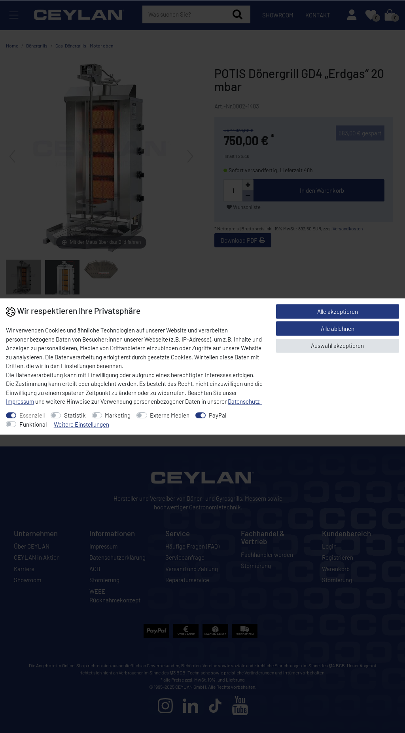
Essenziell (32, 415)
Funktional (33, 424)
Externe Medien (169, 415)
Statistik (75, 415)
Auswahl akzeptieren (337, 345)
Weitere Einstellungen (81, 424)
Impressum (20, 401)
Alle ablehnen (337, 328)
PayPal (217, 415)
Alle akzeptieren (337, 311)
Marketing (118, 415)
